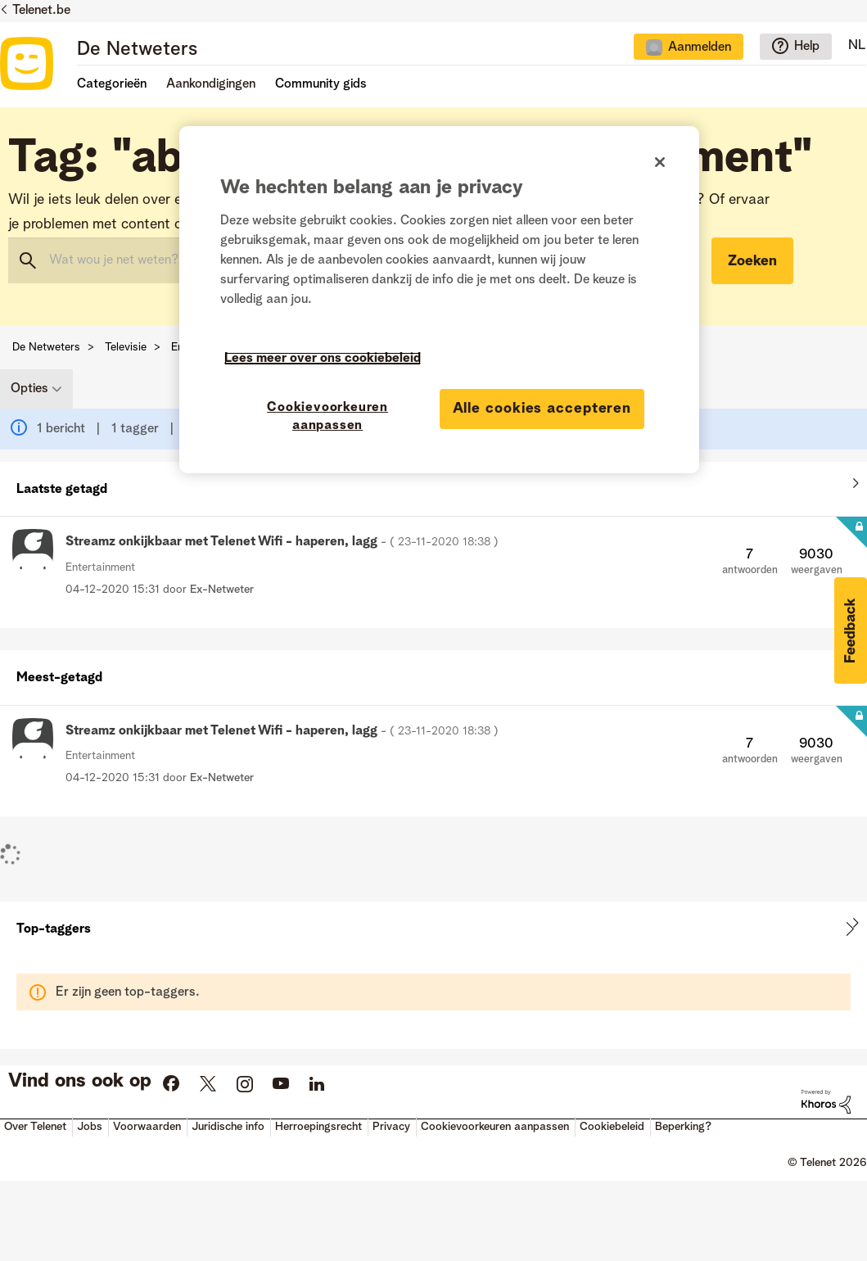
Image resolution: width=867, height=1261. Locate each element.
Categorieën (112, 84)
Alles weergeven (433, 485)
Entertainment (100, 567)
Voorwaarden (147, 1126)
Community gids (321, 84)
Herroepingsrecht (318, 1126)
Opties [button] (29, 388)
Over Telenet (35, 1126)
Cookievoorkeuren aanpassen (495, 1126)
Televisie (126, 347)
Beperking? (683, 1126)
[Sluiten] (660, 162)
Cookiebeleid (612, 1126)
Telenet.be (41, 10)
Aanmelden (699, 47)
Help (807, 46)
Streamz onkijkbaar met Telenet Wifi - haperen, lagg (282, 542)
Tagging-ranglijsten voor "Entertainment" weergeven (433, 929)
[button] (850, 630)
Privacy (391, 1126)
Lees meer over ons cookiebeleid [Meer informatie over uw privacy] (322, 358)
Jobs (89, 1126)
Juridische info (228, 1126)
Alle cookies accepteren (542, 408)
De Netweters (137, 50)
